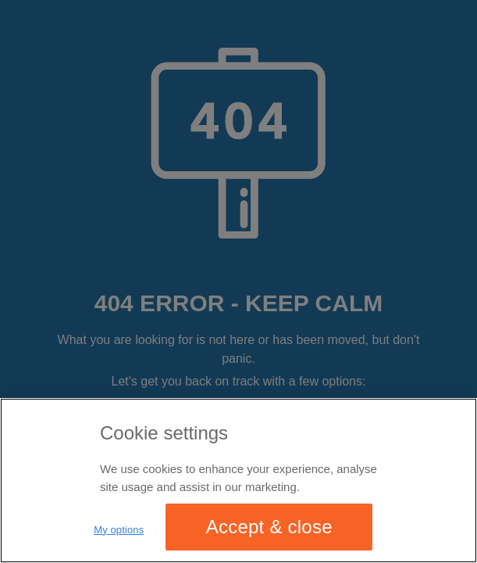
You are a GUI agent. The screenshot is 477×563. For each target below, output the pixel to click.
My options (119, 530)
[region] (238, 480)
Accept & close (269, 526)
